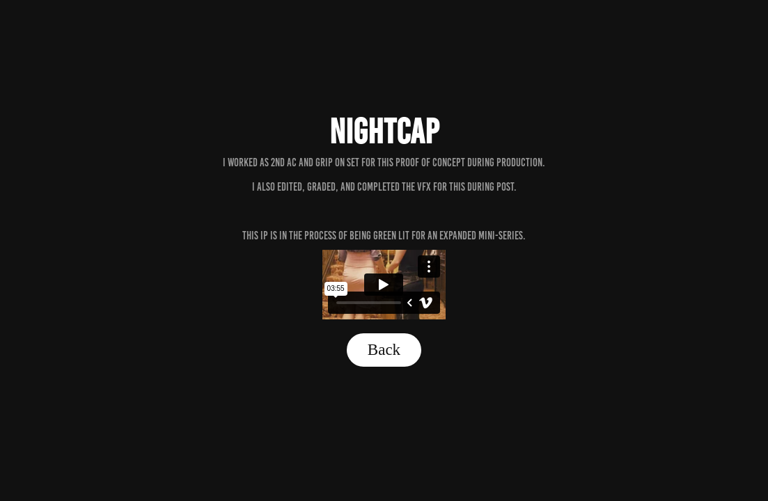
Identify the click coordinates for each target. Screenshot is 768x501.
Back (384, 349)
